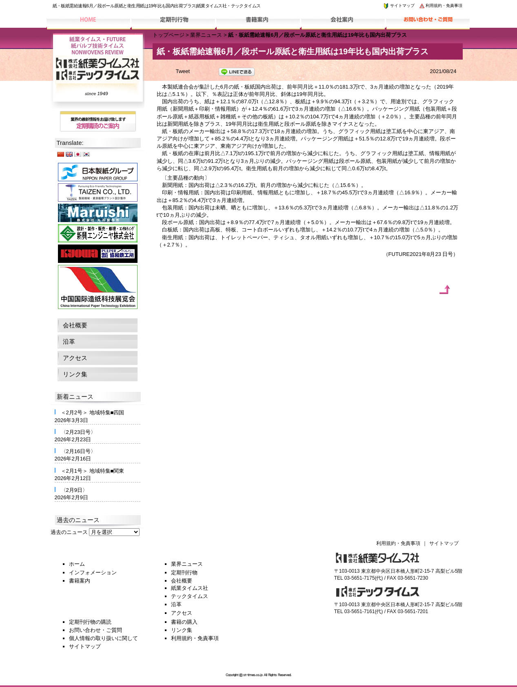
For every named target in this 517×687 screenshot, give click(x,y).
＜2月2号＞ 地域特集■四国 (92, 412)
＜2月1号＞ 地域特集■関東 (92, 471)
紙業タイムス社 (189, 588)
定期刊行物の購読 (90, 622)
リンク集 (75, 374)
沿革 (69, 341)
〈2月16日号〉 (78, 451)
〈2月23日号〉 (78, 432)
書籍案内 (79, 581)
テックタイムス (189, 596)
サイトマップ (399, 5)
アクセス (75, 357)
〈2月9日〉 (74, 490)
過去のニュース (69, 532)
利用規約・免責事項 (441, 5)
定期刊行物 (184, 572)
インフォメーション (93, 572)
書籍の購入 (184, 622)
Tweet (183, 71)
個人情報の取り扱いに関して (103, 638)
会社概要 (75, 325)
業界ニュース (206, 35)
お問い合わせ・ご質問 (95, 630)
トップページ (168, 35)
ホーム (77, 564)
